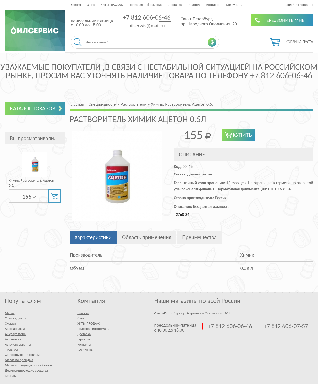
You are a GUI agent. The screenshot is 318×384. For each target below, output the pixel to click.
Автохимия (13, 339)
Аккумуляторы (15, 334)
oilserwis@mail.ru (146, 26)
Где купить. (234, 5)
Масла (9, 313)
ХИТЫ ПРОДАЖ (112, 5)
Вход (288, 5)
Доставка (175, 5)
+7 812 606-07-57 (286, 326)
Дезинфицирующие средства (26, 370)
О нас (91, 5)
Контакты (213, 5)
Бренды (10, 376)
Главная (75, 5)
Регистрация (304, 5)
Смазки (10, 323)
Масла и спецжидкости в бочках (28, 365)
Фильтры (11, 350)
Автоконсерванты (18, 344)
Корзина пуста (299, 41)
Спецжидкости (16, 318)
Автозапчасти (15, 329)
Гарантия (194, 5)
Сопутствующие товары (22, 355)
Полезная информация (145, 5)
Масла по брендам (19, 360)
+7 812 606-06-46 (147, 17)
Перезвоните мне (283, 20)
